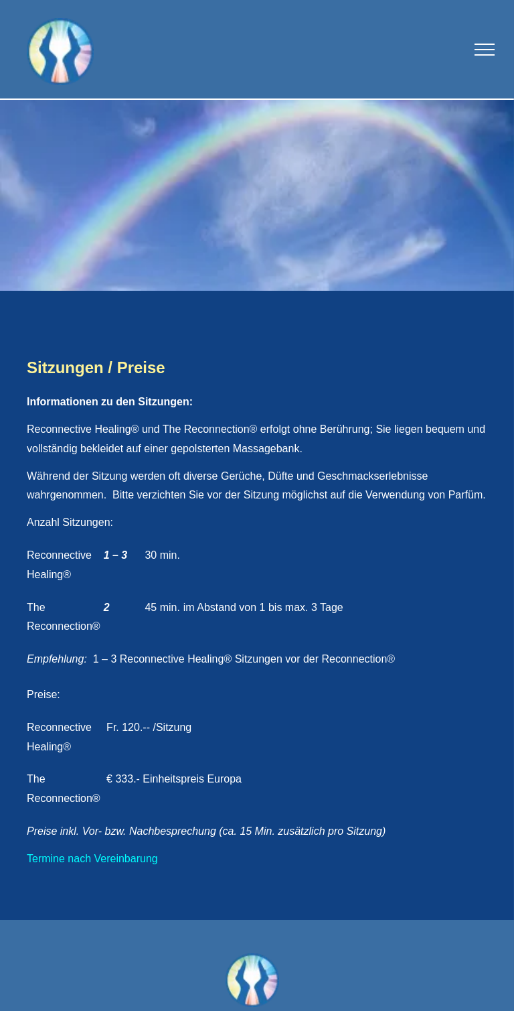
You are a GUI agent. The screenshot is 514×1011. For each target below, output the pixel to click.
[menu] (484, 49)
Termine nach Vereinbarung (92, 858)
